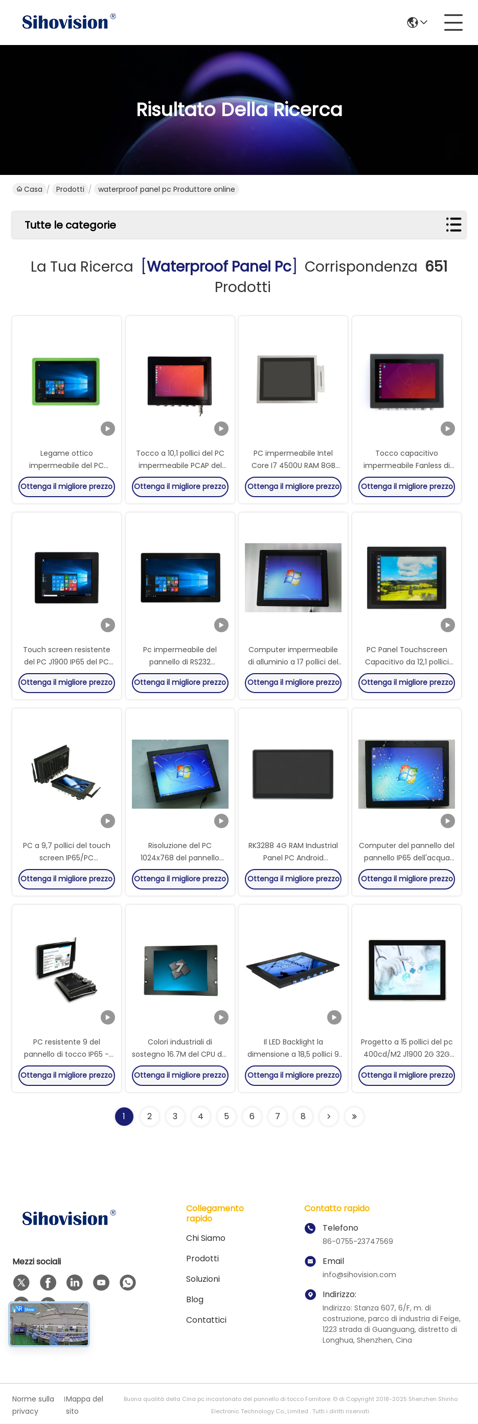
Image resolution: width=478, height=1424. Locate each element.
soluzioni (203, 1279)
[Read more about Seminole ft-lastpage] (354, 1117)
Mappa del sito (84, 1405)
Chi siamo (205, 1238)
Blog (194, 1300)
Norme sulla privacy (33, 1405)
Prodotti (70, 189)
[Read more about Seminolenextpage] (329, 1117)
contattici (206, 1320)
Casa (29, 189)
